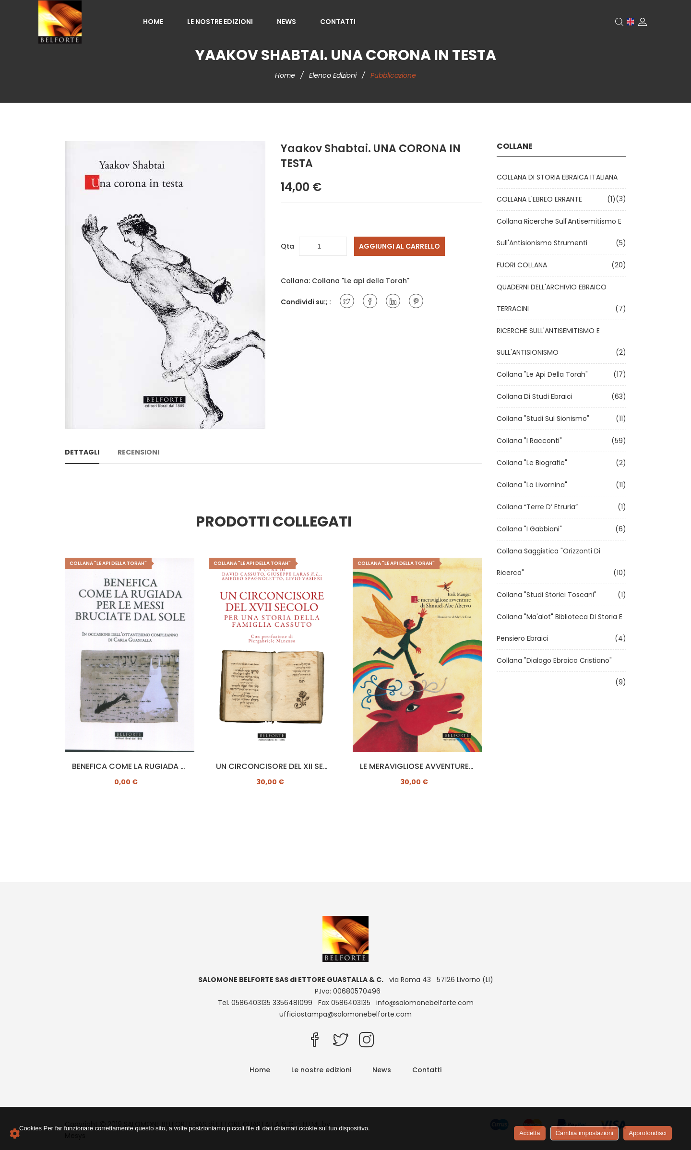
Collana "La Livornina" (534, 485)
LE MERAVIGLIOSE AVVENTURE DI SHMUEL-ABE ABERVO (417, 766)
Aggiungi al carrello (399, 246)
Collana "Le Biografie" (534, 462)
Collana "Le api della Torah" (360, 281)
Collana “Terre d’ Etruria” (539, 507)
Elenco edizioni (333, 75)
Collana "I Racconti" (531, 440)
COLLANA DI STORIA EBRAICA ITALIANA (559, 177)
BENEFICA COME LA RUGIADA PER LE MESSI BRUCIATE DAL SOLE (129, 766)
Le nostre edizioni (220, 21)
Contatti (338, 21)
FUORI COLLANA (524, 265)
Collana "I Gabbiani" (531, 529)
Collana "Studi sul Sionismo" (545, 418)
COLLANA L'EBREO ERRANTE (541, 199)
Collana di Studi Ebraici (536, 396)
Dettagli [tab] (82, 452)
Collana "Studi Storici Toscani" (548, 594)
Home (153, 21)
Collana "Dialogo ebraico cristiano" (556, 660)
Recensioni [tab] (138, 452)
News (286, 21)
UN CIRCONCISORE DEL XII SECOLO (273, 766)
